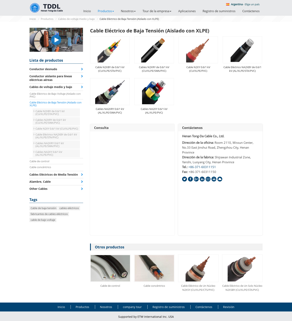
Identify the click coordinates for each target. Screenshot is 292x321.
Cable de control (110, 286)
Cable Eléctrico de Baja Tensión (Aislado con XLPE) (56, 104)
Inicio (87, 11)
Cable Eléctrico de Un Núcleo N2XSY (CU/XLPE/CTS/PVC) (198, 288)
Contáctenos (251, 11)
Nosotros (106, 307)
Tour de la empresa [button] (157, 11)
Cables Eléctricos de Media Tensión (53, 174)
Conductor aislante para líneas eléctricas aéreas (50, 78)
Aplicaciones (187, 11)
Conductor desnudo (43, 69)
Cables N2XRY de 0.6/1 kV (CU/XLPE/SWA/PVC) (154, 69)
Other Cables (38, 189)
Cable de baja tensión (43, 208)
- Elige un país (243, 4)
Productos (47, 19)
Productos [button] (106, 11)
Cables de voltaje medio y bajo (76, 19)
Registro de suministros (219, 11)
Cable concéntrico (154, 286)
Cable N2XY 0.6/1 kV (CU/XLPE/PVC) (198, 69)
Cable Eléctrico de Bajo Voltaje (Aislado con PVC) (55, 95)
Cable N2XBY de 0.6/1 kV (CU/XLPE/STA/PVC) (110, 69)
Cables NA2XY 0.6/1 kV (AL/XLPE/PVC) (154, 110)
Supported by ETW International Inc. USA (146, 317)
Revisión (228, 307)
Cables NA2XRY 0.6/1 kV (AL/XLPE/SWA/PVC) (110, 110)
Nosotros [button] (128, 11)
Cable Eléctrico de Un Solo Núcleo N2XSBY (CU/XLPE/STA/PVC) (242, 288)
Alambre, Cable (40, 182)
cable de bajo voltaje (43, 220)
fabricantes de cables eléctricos (49, 214)
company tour (132, 307)
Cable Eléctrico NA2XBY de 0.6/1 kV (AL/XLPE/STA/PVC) (242, 69)
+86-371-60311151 (202, 167)
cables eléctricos (69, 208)
